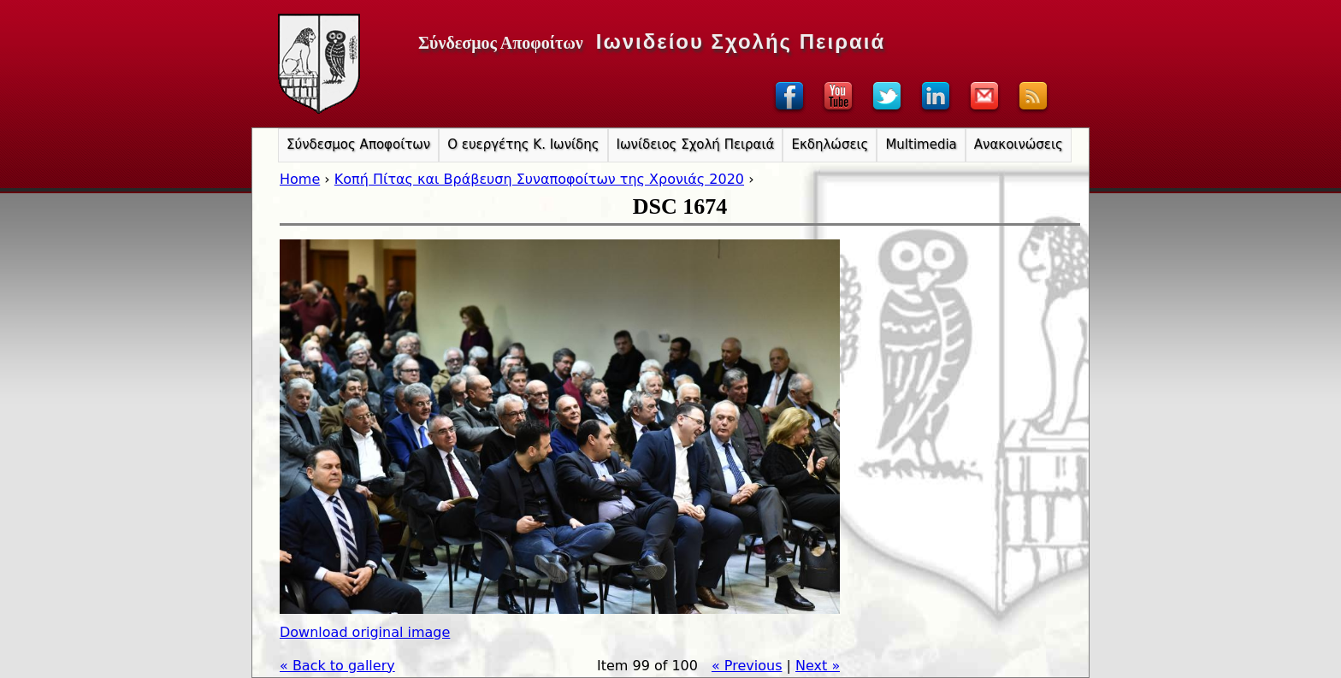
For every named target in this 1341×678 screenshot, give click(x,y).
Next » (817, 665)
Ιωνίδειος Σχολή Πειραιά (696, 144)
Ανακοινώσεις (1018, 144)
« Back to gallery (337, 665)
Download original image (365, 632)
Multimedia (920, 144)
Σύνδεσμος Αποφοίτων (358, 144)
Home (300, 179)
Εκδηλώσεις (829, 144)
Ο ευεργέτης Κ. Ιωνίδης (523, 144)
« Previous (747, 665)
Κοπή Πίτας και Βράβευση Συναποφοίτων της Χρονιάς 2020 (539, 179)
